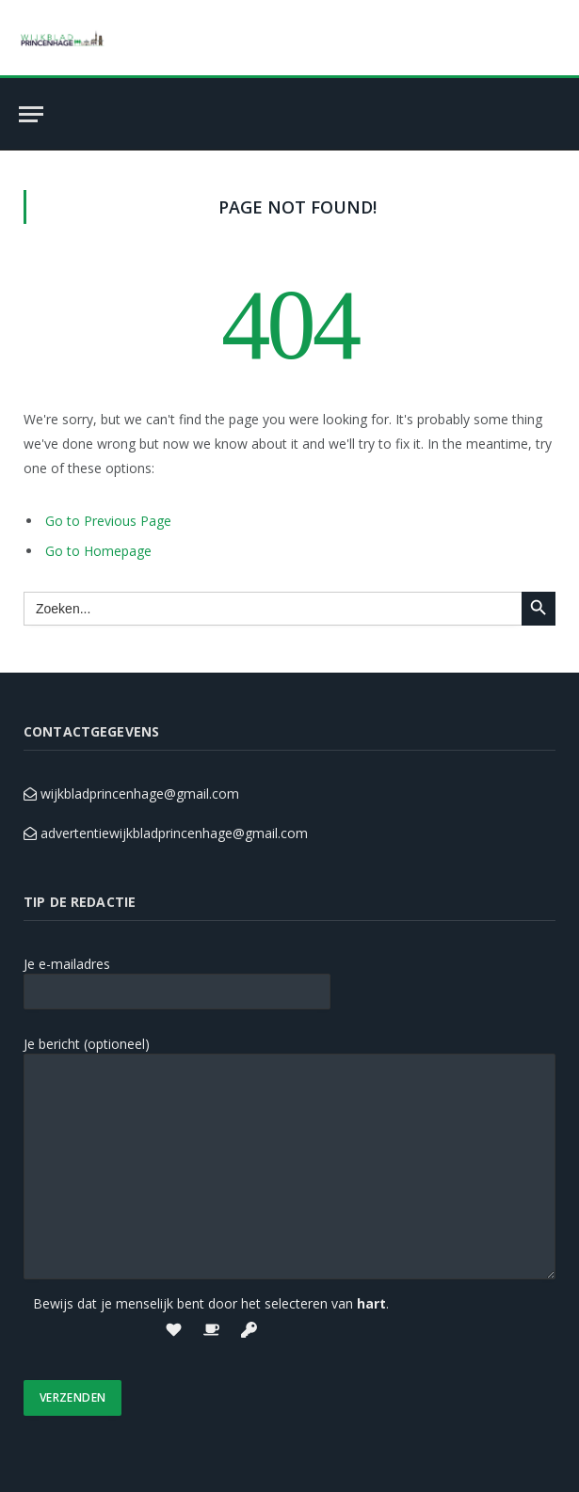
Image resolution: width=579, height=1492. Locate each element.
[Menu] (31, 114)
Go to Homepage (98, 551)
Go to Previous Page (108, 521)
